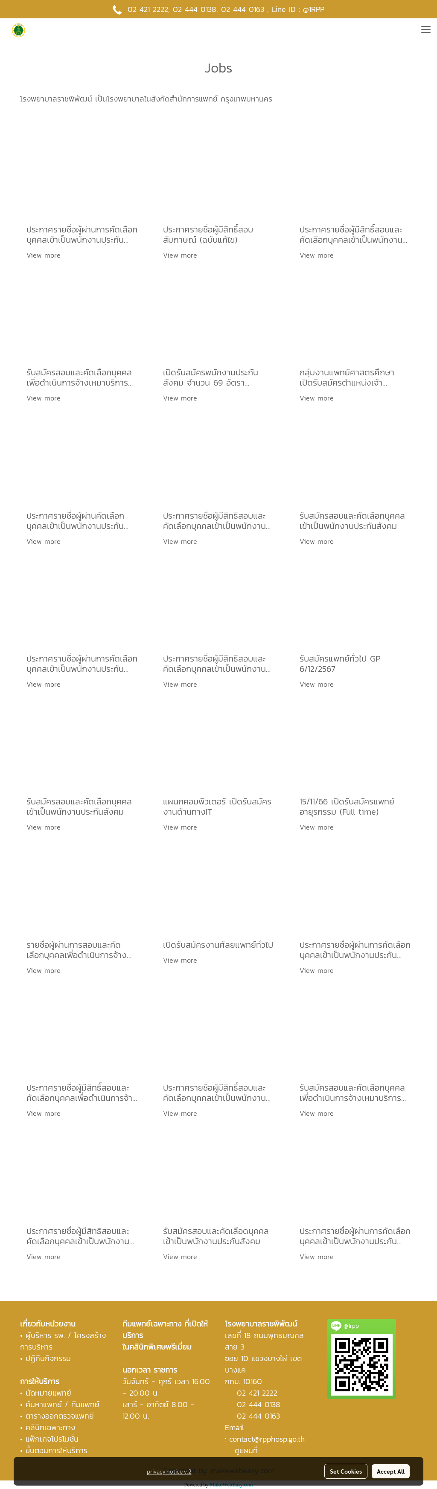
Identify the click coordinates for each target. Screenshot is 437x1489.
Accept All (391, 1471)
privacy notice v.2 (169, 1471)
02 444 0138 (194, 9)
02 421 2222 (148, 9)
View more (44, 255)
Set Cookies (346, 1471)
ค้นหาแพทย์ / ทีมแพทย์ (62, 1404)
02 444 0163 (258, 1416)
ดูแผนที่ (246, 1450)
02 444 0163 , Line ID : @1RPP (272, 9)
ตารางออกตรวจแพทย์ (60, 1416)
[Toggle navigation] (426, 30)
